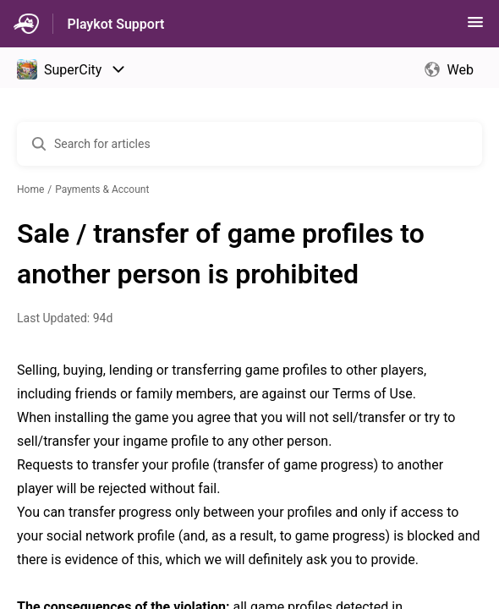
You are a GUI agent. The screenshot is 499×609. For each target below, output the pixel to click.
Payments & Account (102, 189)
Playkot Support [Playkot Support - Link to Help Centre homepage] (115, 24)
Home (30, 189)
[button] (475, 27)
